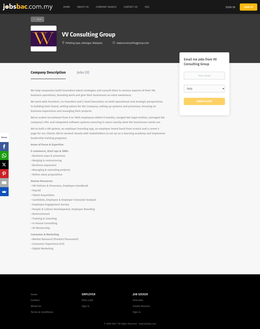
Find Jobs (138, 300)
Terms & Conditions (42, 312)
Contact (35, 300)
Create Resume (141, 306)
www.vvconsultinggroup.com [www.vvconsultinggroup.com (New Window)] (133, 43)
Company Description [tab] (48, 72)
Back (39, 19)
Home (34, 294)
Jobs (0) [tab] (83, 72)
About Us (36, 306)
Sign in (230, 7)
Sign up (248, 7)
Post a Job (87, 300)
